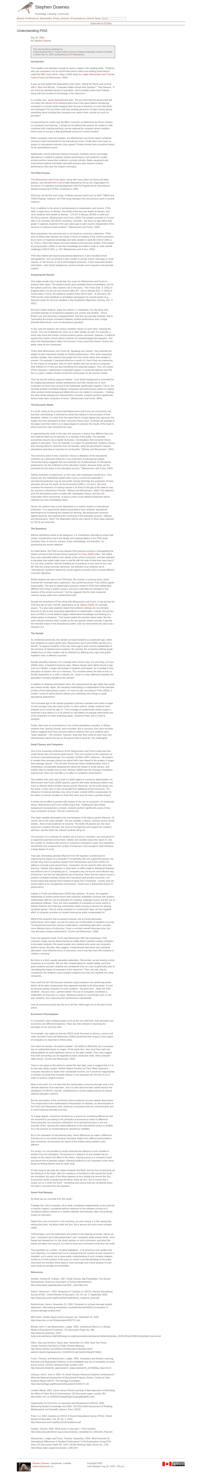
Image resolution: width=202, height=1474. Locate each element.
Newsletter (46, 18)
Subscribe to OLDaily (101, 23)
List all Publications (74, 54)
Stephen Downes (42, 41)
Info (62, 54)
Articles (65, 18)
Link (57, 54)
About (90, 18)
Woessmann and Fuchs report (50, 179)
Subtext (62, 166)
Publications (32, 18)
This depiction (107, 490)
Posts (56, 18)
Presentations (78, 18)
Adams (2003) (87, 605)
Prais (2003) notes (91, 554)
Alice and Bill (44, 87)
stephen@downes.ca (42, 1466)
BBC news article (49, 74)
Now (98, 18)
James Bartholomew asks (60, 100)
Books (20, 18)
